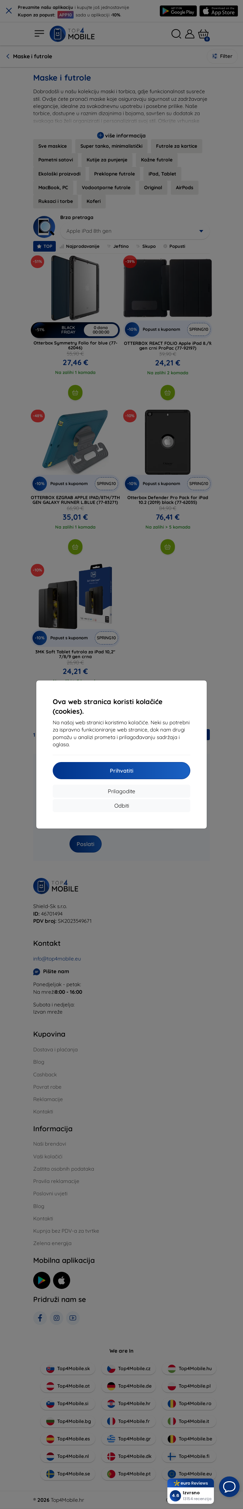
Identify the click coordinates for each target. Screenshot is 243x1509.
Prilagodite (121, 791)
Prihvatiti (121, 770)
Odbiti (121, 805)
